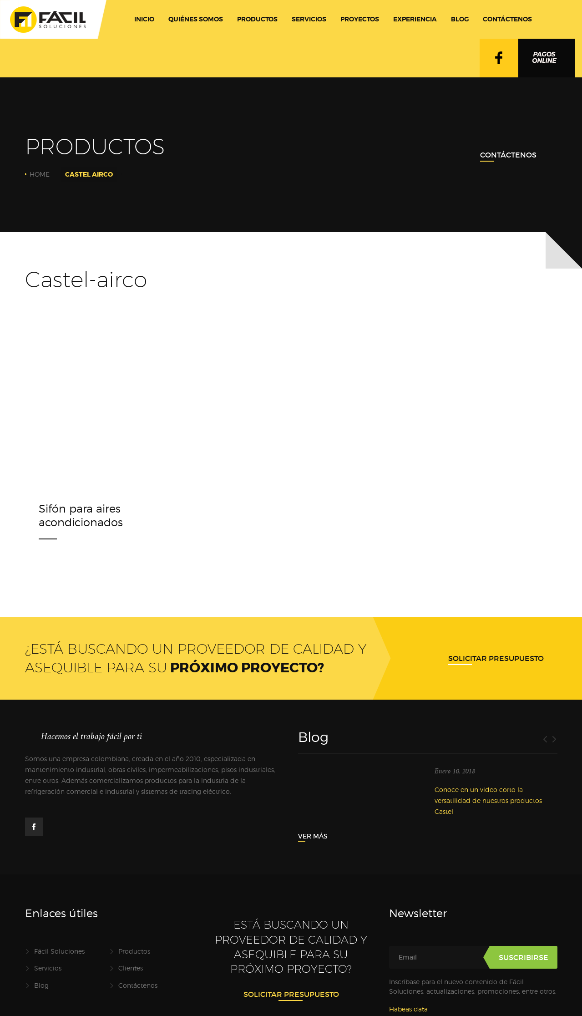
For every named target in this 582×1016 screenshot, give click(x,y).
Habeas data (408, 1009)
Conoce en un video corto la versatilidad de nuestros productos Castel (488, 800)
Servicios (47, 968)
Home (40, 174)
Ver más (313, 836)
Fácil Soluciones (59, 951)
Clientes (130, 968)
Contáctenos (508, 154)
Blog (41, 985)
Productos (134, 951)
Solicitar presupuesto (496, 658)
